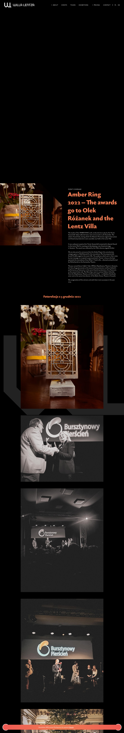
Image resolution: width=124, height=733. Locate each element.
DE (119, 5)
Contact (107, 5)
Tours (72, 5)
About (55, 5)
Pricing (97, 5)
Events (64, 5)
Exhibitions (83, 5)
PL (115, 5)
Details (73, 727)
